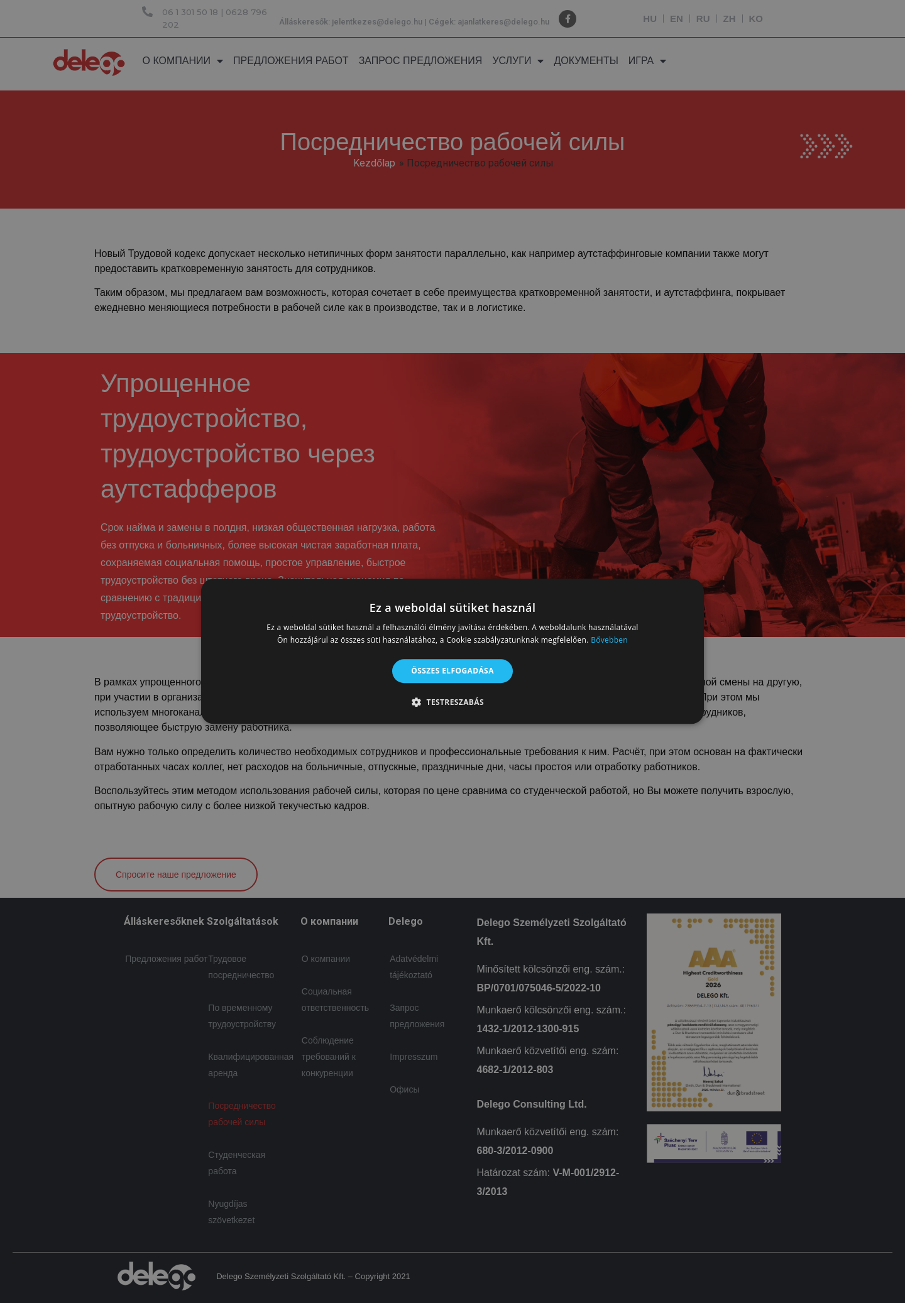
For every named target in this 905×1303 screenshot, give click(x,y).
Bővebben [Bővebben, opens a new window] (609, 640)
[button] (452, 702)
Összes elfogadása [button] (452, 670)
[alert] (452, 651)
